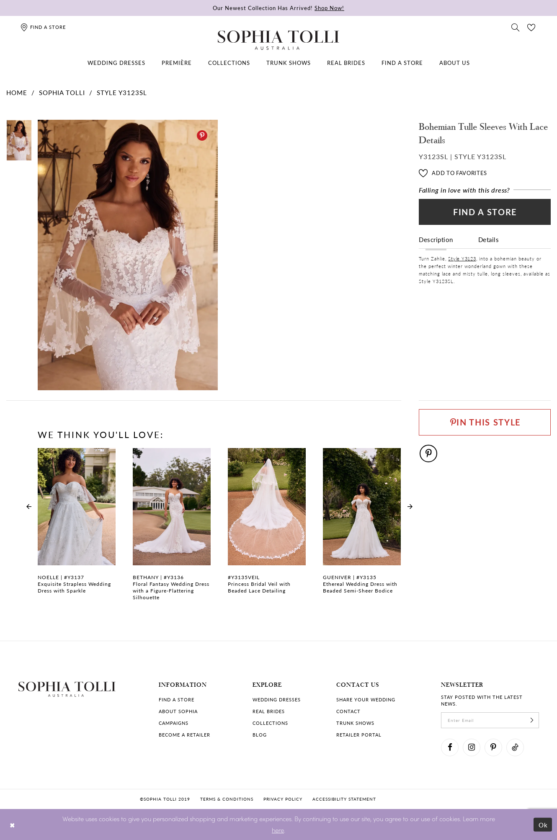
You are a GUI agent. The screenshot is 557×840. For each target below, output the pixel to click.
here (278, 829)
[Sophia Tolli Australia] (278, 40)
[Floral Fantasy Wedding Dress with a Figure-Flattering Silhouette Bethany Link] (172, 529)
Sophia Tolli (62, 92)
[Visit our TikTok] (515, 747)
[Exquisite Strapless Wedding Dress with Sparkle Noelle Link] (77, 525)
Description (436, 239)
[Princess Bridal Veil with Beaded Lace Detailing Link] (267, 525)
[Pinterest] (202, 135)
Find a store (176, 699)
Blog (260, 735)
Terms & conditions (226, 799)
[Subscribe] (532, 720)
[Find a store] (43, 27)
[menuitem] (116, 63)
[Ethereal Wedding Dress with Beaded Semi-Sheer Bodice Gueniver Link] (362, 525)
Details (488, 239)
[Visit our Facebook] (450, 747)
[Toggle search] (515, 27)
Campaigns (173, 723)
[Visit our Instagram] (471, 747)
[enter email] (490, 720)
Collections (270, 723)
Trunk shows (355, 723)
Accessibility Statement (344, 799)
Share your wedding (365, 699)
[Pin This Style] (485, 422)
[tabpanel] (126, 255)
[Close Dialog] (12, 824)
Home (16, 92)
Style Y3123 (462, 258)
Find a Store (485, 212)
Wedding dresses (277, 699)
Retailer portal (359, 735)
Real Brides (269, 711)
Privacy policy (282, 799)
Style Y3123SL (122, 92)
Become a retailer (184, 735)
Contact (348, 711)
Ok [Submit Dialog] (543, 824)
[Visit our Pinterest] (493, 747)
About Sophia (178, 711)
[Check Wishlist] (531, 27)
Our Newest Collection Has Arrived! (278, 8)
